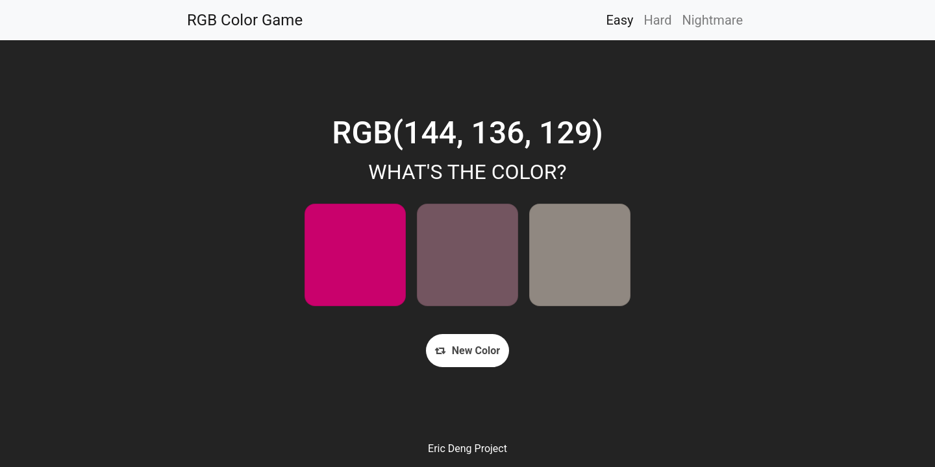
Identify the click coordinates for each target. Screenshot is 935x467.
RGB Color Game (245, 20)
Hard (657, 20)
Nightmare (712, 20)
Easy (619, 20)
